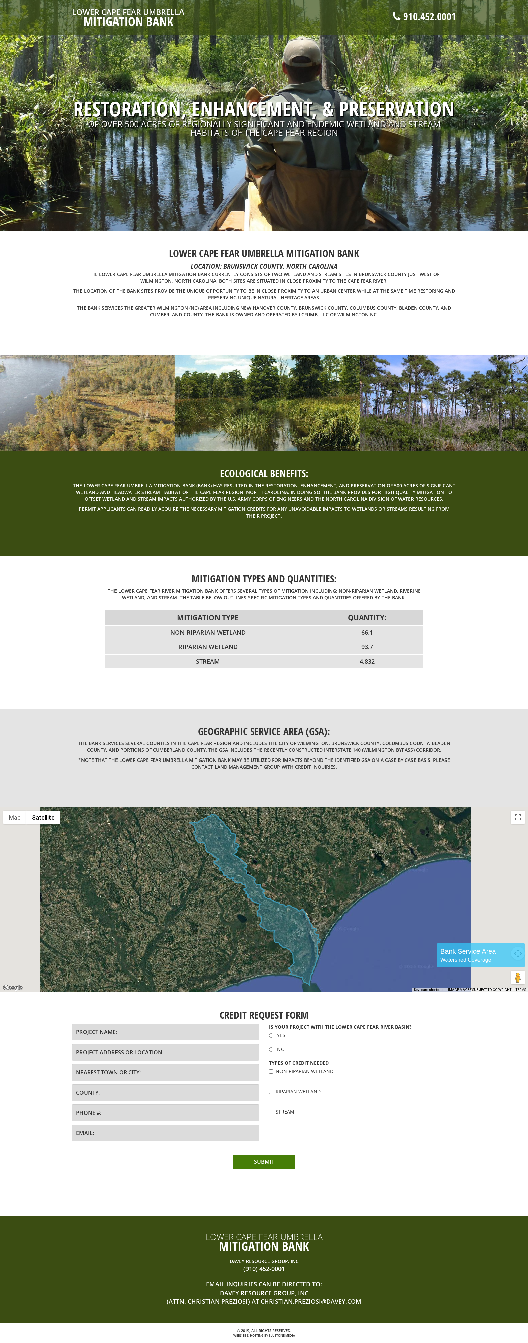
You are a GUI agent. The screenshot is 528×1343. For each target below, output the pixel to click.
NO (277, 1049)
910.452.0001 (424, 16)
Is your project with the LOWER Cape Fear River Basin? (340, 1027)
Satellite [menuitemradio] (43, 817)
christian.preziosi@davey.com (311, 1301)
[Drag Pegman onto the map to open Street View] (518, 977)
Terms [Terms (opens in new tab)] (521, 990)
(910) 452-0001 (264, 1269)
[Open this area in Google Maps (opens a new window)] (13, 988)
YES (277, 1035)
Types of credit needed (299, 1063)
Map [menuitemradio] (15, 817)
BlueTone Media (282, 1335)
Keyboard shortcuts (429, 990)
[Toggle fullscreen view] (518, 817)
